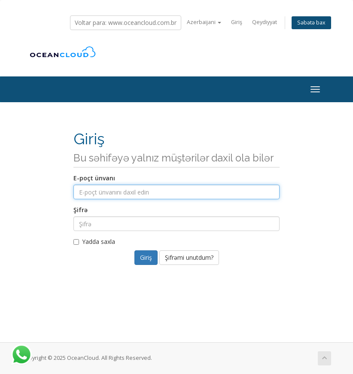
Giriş (236, 22)
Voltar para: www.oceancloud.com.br (125, 22)
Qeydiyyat (264, 22)
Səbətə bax (311, 22)
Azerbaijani (204, 22)
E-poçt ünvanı (94, 178)
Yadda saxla (94, 241)
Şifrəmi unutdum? (189, 257)
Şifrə (80, 210)
